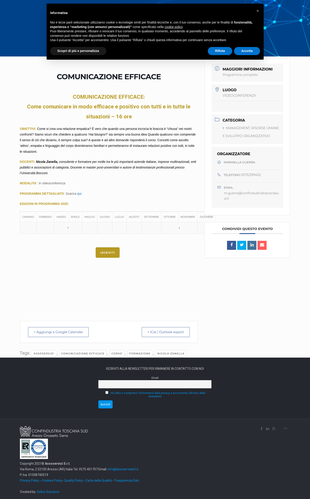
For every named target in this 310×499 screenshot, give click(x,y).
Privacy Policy (29, 480)
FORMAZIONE (140, 353)
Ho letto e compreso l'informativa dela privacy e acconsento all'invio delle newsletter (158, 394)
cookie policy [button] (173, 27)
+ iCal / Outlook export (164, 332)
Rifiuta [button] (220, 51)
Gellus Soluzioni (48, 491)
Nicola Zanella (171, 353)
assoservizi (44, 353)
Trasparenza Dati (126, 480)
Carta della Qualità (98, 480)
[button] (257, 10)
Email (155, 378)
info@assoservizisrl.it (122, 469)
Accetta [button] (247, 51)
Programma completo (240, 75)
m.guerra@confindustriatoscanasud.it (251, 196)
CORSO (116, 353)
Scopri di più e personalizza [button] (78, 51)
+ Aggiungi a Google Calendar (60, 332)
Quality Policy (73, 480)
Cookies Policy (52, 480)
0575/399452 (251, 175)
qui (79, 193)
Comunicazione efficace (83, 353)
